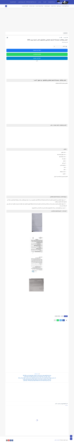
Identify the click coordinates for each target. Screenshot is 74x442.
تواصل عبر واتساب (37, 54)
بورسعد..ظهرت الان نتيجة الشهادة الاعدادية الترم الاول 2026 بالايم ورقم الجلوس (37, 376)
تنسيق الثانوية (59, 6)
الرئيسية (66, 37)
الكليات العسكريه (25, 6)
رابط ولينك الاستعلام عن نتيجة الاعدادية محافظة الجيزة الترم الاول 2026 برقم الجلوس (37, 379)
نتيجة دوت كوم (57, 440)
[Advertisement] (37, 22)
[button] (63, 320)
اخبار (60, 37)
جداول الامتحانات (32, 6)
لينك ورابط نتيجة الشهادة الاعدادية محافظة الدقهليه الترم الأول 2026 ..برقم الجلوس (37, 380)
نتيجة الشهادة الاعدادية (39, 6)
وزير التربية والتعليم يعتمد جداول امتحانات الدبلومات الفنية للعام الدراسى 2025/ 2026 (37, 375)
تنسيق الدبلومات (47, 6)
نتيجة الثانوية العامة (65, 6)
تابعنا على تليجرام (37, 58)
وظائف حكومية (57, 316)
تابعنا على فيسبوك (37, 50)
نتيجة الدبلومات (53, 6)
